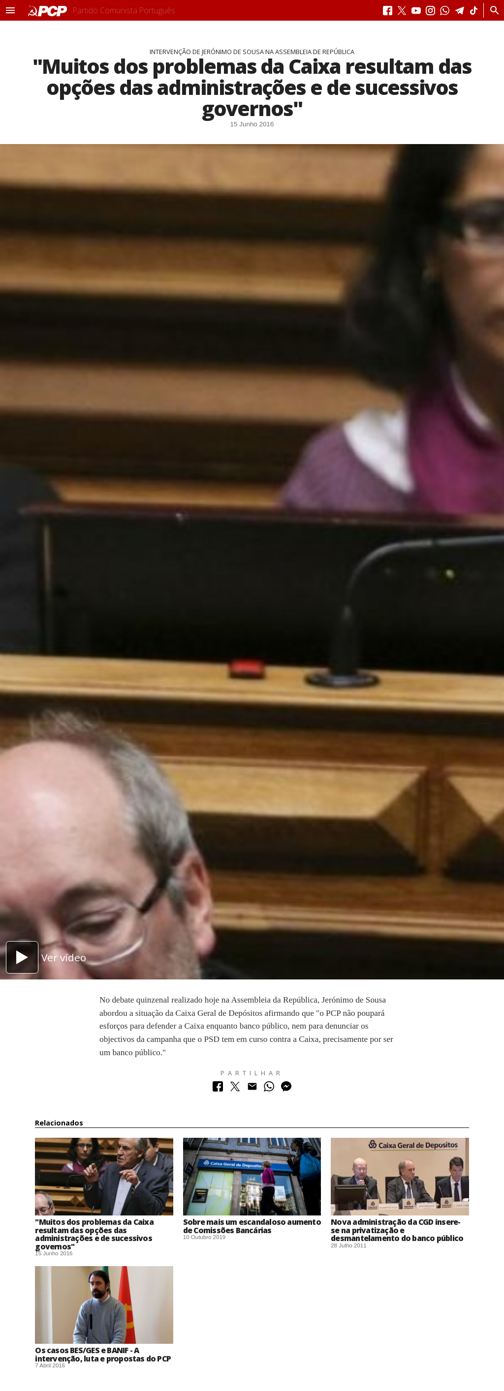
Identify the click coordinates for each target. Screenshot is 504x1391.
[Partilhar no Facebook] (218, 1089)
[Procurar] (492, 10)
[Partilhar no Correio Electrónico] (252, 1089)
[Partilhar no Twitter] (235, 1089)
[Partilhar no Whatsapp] (269, 1089)
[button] (10, 10)
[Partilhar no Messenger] (286, 1089)
